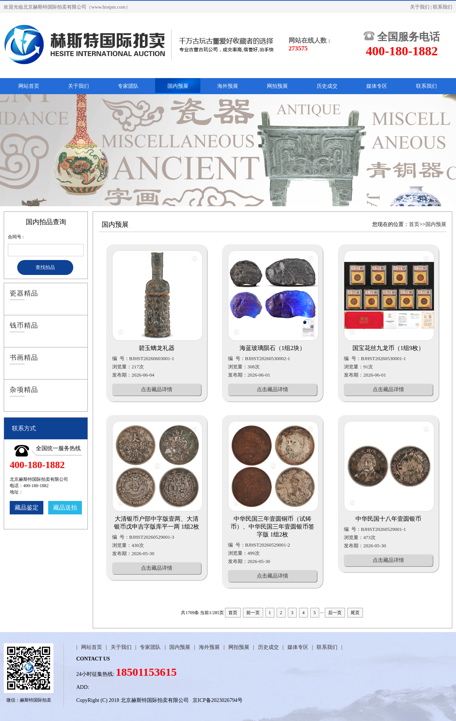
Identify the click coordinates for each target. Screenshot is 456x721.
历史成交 (327, 86)
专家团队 (128, 86)
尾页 (355, 612)
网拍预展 (277, 86)
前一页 (253, 612)
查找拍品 (45, 267)
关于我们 (419, 7)
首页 (414, 224)
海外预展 (227, 86)
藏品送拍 (65, 507)
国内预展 (177, 86)
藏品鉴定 (26, 507)
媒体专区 (376, 86)
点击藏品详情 (156, 389)
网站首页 (28, 86)
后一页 (335, 612)
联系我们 (442, 7)
